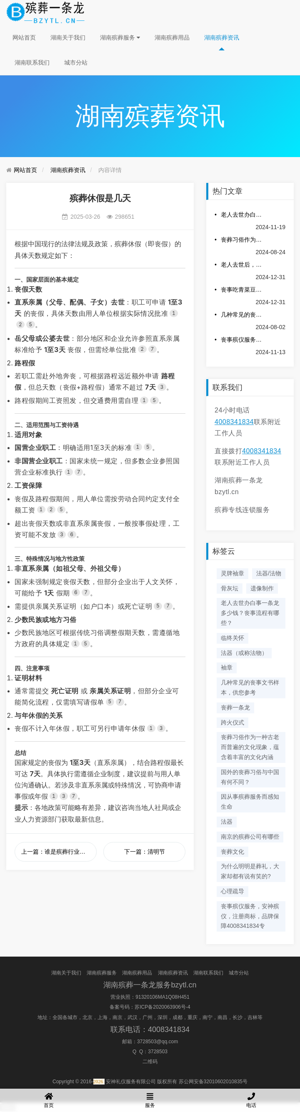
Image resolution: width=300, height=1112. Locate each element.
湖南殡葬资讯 (221, 37)
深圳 (163, 1017)
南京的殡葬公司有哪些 (250, 836)
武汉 (133, 1017)
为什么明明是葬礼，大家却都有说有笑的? (250, 871)
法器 (226, 821)
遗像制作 (262, 588)
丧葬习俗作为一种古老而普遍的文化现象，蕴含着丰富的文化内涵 (242, 239)
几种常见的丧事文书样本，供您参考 (242, 314)
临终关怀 (232, 638)
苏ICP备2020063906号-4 (162, 1007)
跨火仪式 (232, 722)
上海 (103, 1017)
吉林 (253, 1017)
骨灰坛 (229, 588)
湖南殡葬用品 (172, 37)
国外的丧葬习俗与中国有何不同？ (250, 777)
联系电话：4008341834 (150, 1029)
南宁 (207, 1017)
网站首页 (24, 37)
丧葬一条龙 (235, 707)
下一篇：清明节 (144, 851)
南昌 (223, 1017)
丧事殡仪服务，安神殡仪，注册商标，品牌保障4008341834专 (250, 916)
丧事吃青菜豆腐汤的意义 (242, 289)
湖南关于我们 (67, 37)
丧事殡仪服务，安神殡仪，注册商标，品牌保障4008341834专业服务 (242, 339)
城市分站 (76, 62)
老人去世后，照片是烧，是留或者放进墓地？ (242, 264)
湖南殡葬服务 (120, 37)
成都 (177, 1017)
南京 (117, 1017)
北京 (87, 1017)
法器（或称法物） (244, 653)
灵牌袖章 (232, 573)
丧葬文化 (232, 851)
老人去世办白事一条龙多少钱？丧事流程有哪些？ (242, 214)
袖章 (226, 667)
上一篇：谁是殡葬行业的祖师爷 (59, 851)
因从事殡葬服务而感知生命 (250, 801)
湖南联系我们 (32, 62)
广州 (147, 1017)
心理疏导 (232, 891)
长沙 (237, 1017)
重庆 (193, 1017)
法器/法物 (268, 573)
